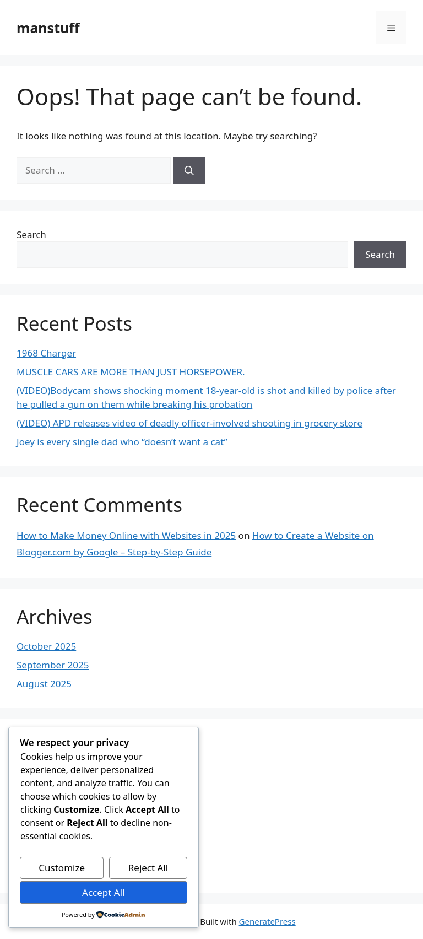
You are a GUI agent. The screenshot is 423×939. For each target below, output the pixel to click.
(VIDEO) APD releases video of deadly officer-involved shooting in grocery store (189, 423)
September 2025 (53, 665)
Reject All (148, 867)
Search (31, 234)
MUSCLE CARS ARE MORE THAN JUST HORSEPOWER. (131, 371)
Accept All (103, 892)
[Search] (189, 170)
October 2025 (46, 646)
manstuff (48, 27)
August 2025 (44, 683)
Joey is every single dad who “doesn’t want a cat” (122, 441)
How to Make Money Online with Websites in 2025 (126, 535)
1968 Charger (46, 353)
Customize (62, 867)
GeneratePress (267, 921)
